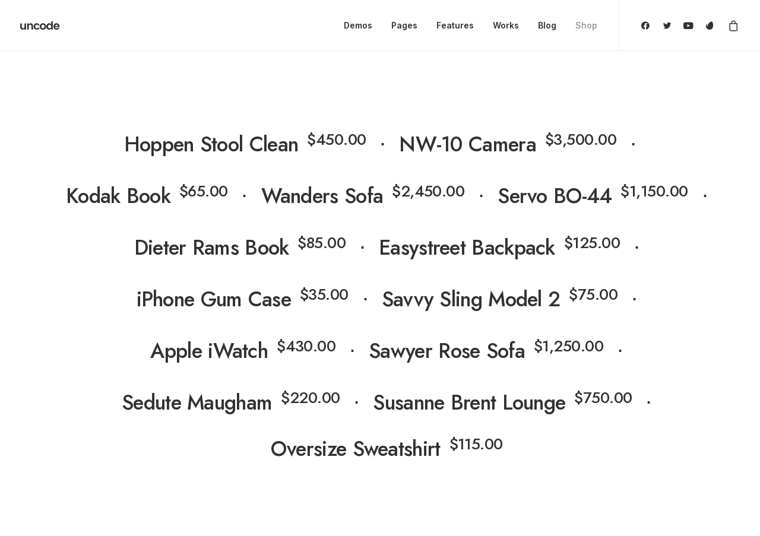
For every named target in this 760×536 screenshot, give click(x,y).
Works (506, 25)
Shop (586, 25)
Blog (547, 25)
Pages (404, 25)
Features (455, 25)
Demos (358, 25)
